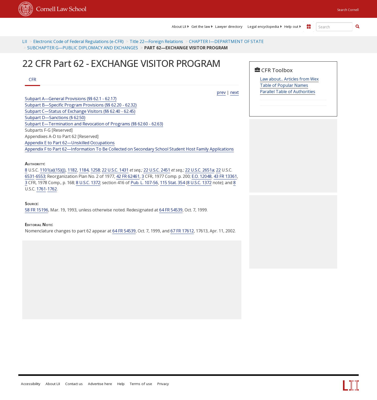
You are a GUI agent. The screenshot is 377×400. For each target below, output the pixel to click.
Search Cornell (348, 10)
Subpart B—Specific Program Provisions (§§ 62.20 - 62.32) (81, 105)
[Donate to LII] (308, 26)
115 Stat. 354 (172, 182)
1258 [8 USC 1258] (95, 170)
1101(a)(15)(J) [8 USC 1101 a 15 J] (52, 170)
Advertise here (100, 383)
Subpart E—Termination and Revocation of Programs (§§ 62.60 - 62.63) (94, 124)
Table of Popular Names (284, 85)
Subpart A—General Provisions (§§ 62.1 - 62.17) (71, 99)
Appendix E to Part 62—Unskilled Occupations (70, 143)
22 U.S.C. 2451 (156, 170)
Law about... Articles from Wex (289, 79)
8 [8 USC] (26, 170)
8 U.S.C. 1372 (88, 182)
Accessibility (30, 383)
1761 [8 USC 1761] (41, 189)
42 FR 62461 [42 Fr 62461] (128, 176)
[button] (357, 26)
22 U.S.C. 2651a (199, 170)
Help (121, 383)
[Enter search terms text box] (334, 26)
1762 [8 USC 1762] (52, 189)
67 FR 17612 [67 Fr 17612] (182, 231)
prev (221, 92)
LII (24, 41)
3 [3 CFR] (143, 176)
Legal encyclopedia (263, 26)
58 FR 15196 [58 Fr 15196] (36, 210)
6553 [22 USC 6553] (40, 176)
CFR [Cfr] (32, 79)
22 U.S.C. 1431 (115, 170)
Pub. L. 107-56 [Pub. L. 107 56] (144, 182)
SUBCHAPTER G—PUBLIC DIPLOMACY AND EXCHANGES (82, 48)
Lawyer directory (228, 26)
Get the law (200, 26)
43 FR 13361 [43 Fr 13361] (225, 176)
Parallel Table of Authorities (287, 91)
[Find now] (357, 27)
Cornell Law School (59, 8)
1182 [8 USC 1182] (72, 170)
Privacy (163, 383)
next (234, 92)
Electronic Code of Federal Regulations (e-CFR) (78, 41)
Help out (291, 26)
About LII (179, 26)
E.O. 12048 (202, 176)
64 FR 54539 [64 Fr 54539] (170, 210)
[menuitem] (179, 26)
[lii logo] (77, 26)
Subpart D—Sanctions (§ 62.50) (55, 117)
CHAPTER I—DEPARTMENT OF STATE (226, 41)
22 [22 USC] (218, 170)
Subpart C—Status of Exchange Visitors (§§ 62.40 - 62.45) (80, 111)
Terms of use (141, 383)
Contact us (74, 383)
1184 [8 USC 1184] (83, 170)
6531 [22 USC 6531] (29, 176)
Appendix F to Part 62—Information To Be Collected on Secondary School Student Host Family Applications (129, 149)
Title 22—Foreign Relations (156, 41)
